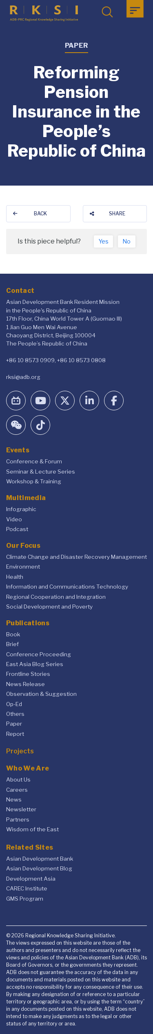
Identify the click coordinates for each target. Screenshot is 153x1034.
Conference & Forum (34, 461)
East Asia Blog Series (34, 664)
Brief (12, 644)
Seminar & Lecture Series (40, 471)
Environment (23, 566)
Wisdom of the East (32, 829)
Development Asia (30, 878)
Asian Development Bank (39, 858)
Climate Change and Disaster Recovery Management (76, 557)
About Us (18, 779)
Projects (20, 751)
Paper (14, 723)
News (14, 799)
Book (13, 634)
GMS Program (24, 898)
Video (14, 519)
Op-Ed (14, 704)
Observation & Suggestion (41, 694)
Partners (17, 819)
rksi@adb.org (23, 377)
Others (15, 714)
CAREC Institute (26, 888)
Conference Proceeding (38, 654)
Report (15, 734)
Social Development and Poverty (49, 606)
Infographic (21, 509)
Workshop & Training (33, 481)
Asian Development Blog (39, 868)
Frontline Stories (28, 674)
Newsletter (21, 809)
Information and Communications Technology (67, 586)
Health (14, 576)
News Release (25, 684)
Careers (17, 789)
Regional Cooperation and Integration (56, 596)
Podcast (17, 529)
